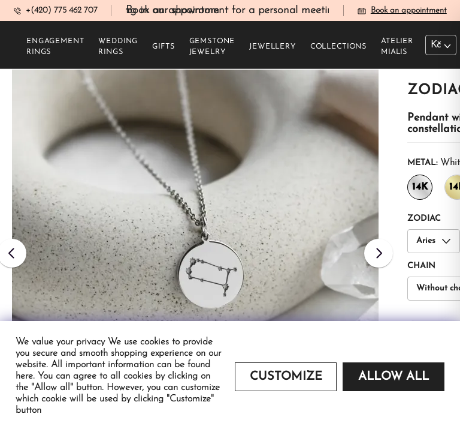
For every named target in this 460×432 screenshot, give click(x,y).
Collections (338, 46)
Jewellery (272, 46)
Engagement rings (55, 47)
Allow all (393, 377)
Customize (286, 377)
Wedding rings (118, 47)
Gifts (163, 46)
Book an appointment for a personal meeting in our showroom (279, 10)
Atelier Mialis (397, 47)
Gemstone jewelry (212, 47)
